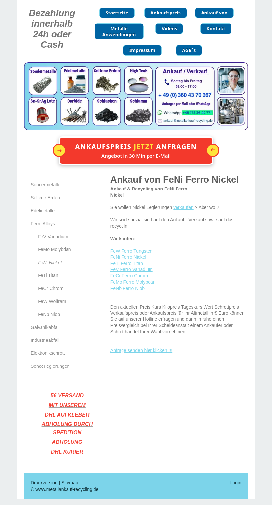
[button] (136, 150)
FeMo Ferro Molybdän (133, 282)
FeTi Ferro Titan (126, 263)
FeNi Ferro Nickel (128, 257)
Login (235, 482)
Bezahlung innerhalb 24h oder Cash (52, 29)
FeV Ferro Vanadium (131, 269)
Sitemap (69, 482)
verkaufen (183, 207)
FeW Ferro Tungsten (131, 251)
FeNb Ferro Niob (127, 288)
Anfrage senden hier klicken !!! (141, 350)
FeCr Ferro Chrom (129, 275)
